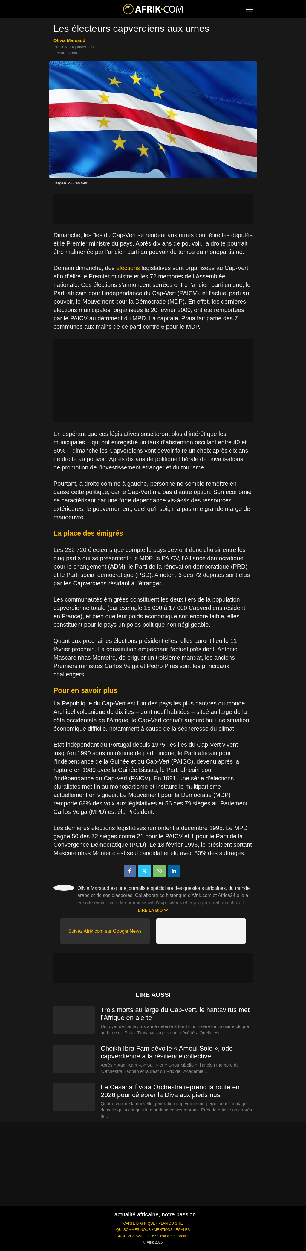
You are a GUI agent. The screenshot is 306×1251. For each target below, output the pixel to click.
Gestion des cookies (173, 1236)
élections (128, 268)
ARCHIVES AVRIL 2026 (135, 1236)
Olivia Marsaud (69, 40)
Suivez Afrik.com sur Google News (104, 931)
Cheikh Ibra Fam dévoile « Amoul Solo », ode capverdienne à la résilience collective (166, 1052)
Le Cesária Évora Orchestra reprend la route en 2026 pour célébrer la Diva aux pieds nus (170, 1091)
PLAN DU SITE (170, 1223)
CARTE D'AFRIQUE (139, 1223)
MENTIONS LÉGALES (172, 1230)
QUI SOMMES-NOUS (133, 1230)
